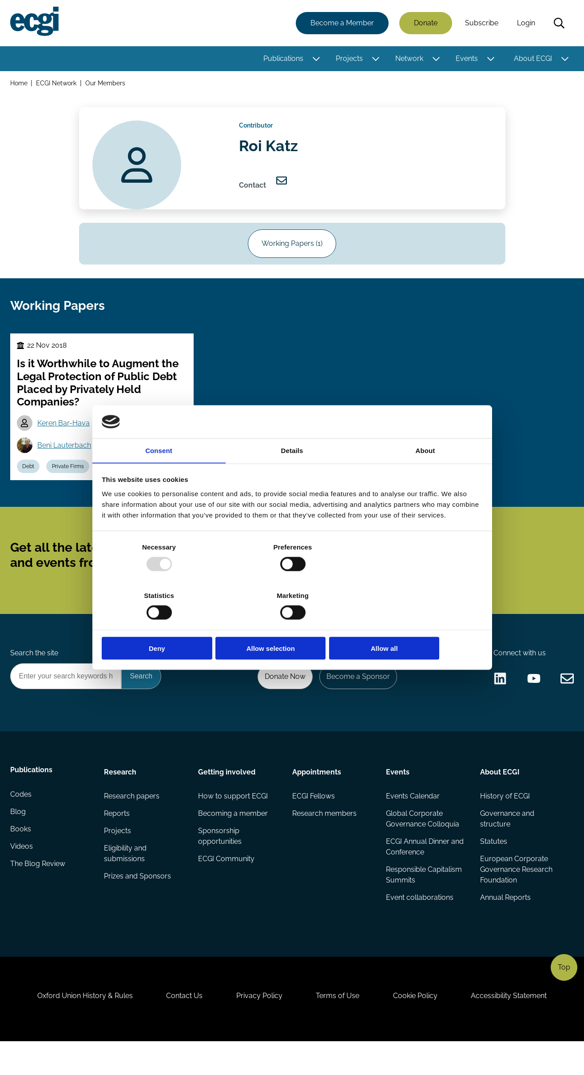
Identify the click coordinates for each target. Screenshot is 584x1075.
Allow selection (292, 624)
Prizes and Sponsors (137, 902)
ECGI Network (57, 84)
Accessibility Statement (514, 1027)
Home (19, 84)
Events (466, 59)
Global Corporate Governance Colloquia (422, 843)
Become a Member (341, 23)
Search (559, 23)
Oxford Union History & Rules (80, 1027)
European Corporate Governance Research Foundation (516, 895)
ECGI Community (226, 884)
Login (525, 23)
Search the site (35, 675)
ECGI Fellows (313, 820)
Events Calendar (413, 820)
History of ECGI (504, 820)
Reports (117, 838)
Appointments (316, 795)
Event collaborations (419, 923)
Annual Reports (505, 923)
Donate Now (282, 699)
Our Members (106, 84)
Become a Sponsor (357, 699)
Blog (18, 838)
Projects (348, 59)
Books (21, 856)
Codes (21, 820)
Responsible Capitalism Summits (424, 900)
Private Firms (70, 480)
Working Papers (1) (292, 251)
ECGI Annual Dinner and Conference (425, 872)
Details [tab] (292, 475)
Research (120, 795)
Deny (164, 624)
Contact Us (181, 1027)
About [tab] (425, 475)
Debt (30, 480)
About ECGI (532, 59)
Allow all (419, 624)
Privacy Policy (258, 1027)
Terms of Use (339, 1027)
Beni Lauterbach (65, 458)
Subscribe (481, 23)
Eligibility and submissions (125, 879)
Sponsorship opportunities (220, 861)
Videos (22, 874)
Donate (425, 23)
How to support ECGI (233, 820)
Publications (283, 59)
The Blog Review (38, 891)
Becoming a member (233, 838)
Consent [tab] (158, 475)
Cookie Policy (418, 1027)
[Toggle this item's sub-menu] (315, 59)
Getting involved (226, 795)
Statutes (493, 866)
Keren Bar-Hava (65, 436)
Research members (324, 838)
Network (409, 59)
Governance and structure (507, 843)
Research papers (132, 820)
